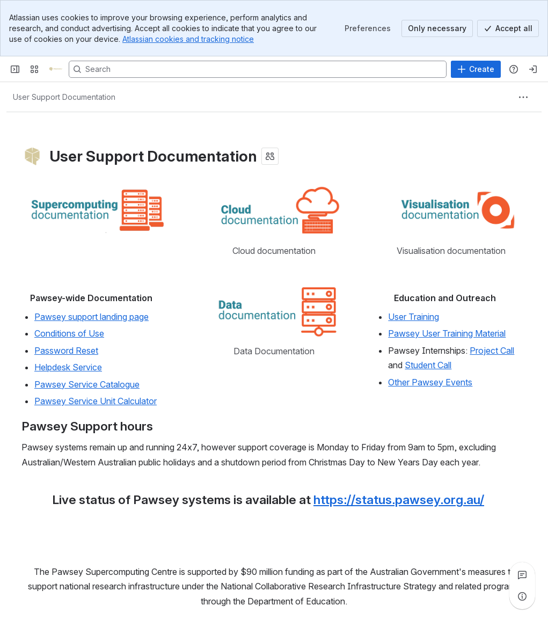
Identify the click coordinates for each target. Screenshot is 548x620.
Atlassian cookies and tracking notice (188, 38)
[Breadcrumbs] (64, 97)
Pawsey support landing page (91, 316)
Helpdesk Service (68, 367)
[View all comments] (522, 574)
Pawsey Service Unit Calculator (95, 401)
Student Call (428, 365)
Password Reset (66, 350)
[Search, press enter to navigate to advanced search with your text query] (258, 69)
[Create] (476, 69)
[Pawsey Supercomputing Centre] (55, 69)
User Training (413, 316)
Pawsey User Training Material (447, 333)
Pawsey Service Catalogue (87, 383)
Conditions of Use (69, 333)
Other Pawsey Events (430, 381)
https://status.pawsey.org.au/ (398, 499)
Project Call (492, 350)
